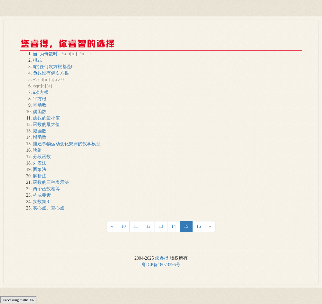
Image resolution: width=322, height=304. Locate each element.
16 (198, 226)
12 (148, 226)
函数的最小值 (46, 118)
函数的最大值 (46, 124)
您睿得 (161, 258)
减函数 (39, 131)
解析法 (39, 176)
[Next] (112, 226)
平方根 (39, 98)
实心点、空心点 (48, 208)
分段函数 (42, 156)
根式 (37, 60)
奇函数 (39, 105)
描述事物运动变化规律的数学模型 (66, 143)
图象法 (39, 169)
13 (161, 226)
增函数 (39, 137)
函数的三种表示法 (51, 182)
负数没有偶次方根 (51, 73)
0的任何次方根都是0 (53, 66)
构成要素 (42, 195)
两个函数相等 (46, 188)
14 (173, 226)
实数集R (41, 201)
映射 (37, 150)
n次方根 (41, 92)
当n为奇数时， (62, 53)
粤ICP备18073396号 (161, 264)
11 (136, 226)
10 (123, 226)
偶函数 (39, 111)
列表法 (39, 163)
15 (186, 226)
